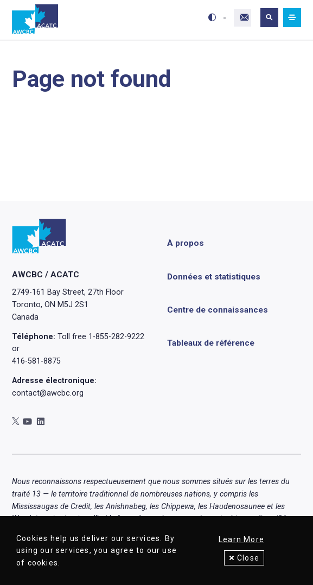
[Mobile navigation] (292, 17)
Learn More (241, 539)
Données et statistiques (213, 277)
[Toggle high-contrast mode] (210, 18)
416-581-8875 (36, 361)
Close (248, 558)
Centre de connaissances (217, 310)
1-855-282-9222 (116, 336)
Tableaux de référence (210, 343)
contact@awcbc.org (48, 393)
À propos (185, 244)
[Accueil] (35, 19)
